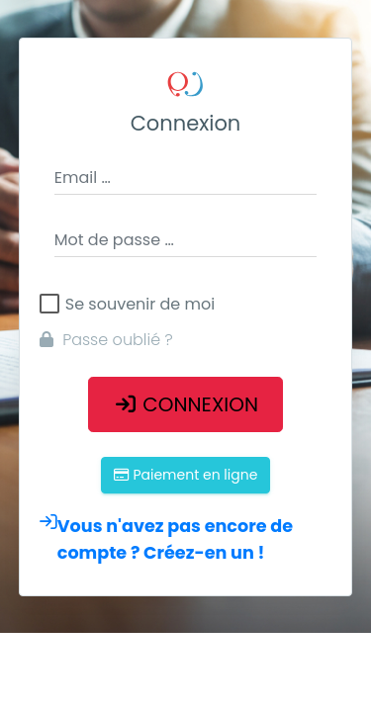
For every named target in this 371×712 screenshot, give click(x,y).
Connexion (185, 404)
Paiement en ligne (186, 475)
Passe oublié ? (106, 339)
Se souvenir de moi (140, 304)
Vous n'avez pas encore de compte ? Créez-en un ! (166, 539)
